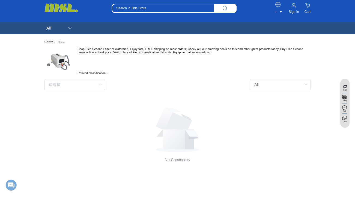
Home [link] (61, 42)
